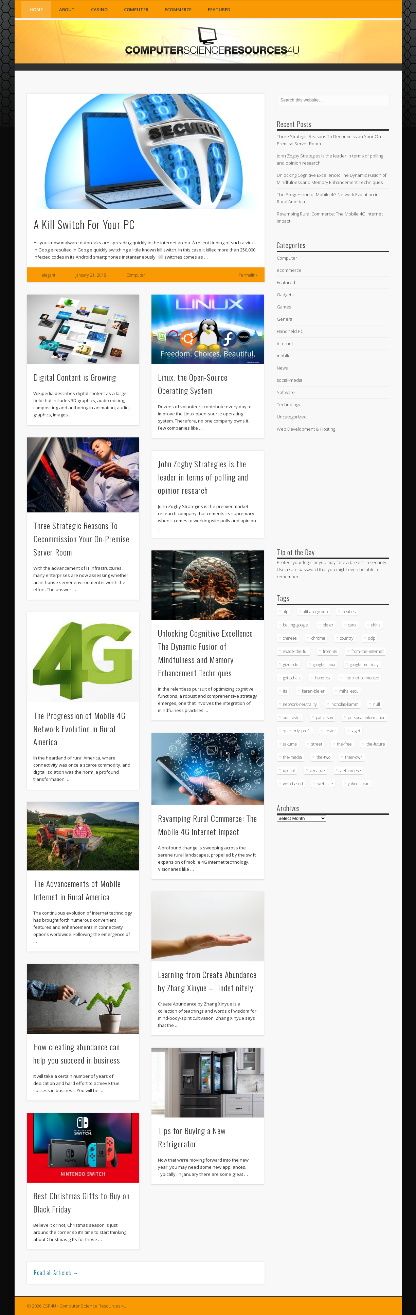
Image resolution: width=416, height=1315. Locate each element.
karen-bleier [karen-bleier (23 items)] (313, 691)
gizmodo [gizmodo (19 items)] (290, 665)
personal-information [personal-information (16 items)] (366, 717)
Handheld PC (290, 331)
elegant (48, 275)
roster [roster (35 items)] (330, 731)
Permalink (248, 275)
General (285, 319)
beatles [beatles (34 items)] (349, 612)
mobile (284, 356)
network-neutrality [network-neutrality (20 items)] (300, 704)
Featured (219, 9)
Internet (285, 343)
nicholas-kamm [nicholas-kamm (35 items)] (345, 704)
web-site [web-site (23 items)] (325, 784)
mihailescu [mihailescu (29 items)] (349, 691)
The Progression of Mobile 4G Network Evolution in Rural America (79, 728)
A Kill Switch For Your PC (84, 224)
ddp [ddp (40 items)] (371, 638)
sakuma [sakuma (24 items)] (290, 744)
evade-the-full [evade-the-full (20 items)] (295, 651)
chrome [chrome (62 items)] (318, 638)
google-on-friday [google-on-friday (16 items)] (364, 665)
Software (286, 392)
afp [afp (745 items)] (285, 612)
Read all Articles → (56, 1273)
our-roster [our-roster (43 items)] (292, 717)
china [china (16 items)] (376, 625)
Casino (99, 9)
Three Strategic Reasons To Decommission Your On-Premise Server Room (81, 538)
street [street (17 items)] (316, 744)
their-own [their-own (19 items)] (354, 757)
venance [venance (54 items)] (317, 770)
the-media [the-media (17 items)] (292, 757)
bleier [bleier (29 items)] (328, 625)
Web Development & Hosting (306, 429)
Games (284, 307)
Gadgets (285, 295)
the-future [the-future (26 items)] (375, 744)
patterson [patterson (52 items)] (324, 717)
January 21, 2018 (90, 275)
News (282, 368)
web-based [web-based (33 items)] (293, 784)
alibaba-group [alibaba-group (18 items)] (315, 612)
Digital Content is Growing (74, 377)
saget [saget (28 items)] (355, 731)
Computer (136, 9)
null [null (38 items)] (376, 704)
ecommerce (178, 9)
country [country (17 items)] (347, 638)
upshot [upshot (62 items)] (289, 770)
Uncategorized (292, 417)
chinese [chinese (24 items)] (290, 638)
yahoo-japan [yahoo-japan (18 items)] (358, 784)
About (67, 9)
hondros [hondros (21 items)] (322, 678)
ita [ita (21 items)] (285, 691)
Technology (288, 404)
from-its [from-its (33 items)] (330, 651)
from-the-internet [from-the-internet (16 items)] (367, 651)
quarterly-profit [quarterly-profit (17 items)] (297, 731)
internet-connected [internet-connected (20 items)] (361, 678)
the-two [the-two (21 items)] (323, 757)
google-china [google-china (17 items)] (324, 665)
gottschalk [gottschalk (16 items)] (292, 678)
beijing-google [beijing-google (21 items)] (295, 625)
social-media (289, 380)
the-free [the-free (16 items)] (344, 744)
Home (36, 9)
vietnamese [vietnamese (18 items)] (350, 770)
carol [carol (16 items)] (352, 625)
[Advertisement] (328, 490)
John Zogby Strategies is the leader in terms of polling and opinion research (203, 476)
